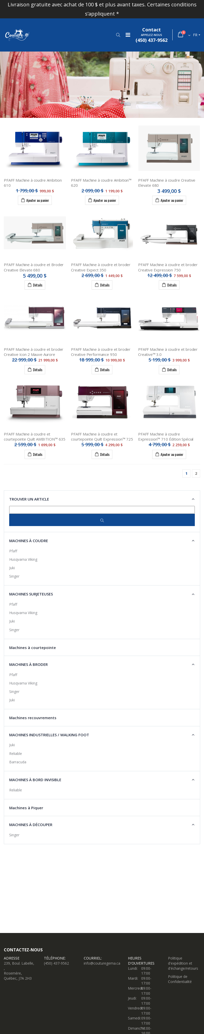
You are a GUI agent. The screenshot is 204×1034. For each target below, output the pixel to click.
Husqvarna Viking (23, 559)
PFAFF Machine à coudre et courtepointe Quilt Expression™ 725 (102, 436)
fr (195, 34)
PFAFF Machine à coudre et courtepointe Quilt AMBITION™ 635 (34, 436)
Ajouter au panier (35, 200)
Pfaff (13, 551)
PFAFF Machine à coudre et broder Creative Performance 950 (100, 352)
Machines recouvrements (32, 717)
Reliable (15, 753)
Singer (14, 576)
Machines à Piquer (26, 807)
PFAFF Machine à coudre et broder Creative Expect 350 (100, 267)
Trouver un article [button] (29, 499)
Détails (34, 285)
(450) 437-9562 (56, 963)
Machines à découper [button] (30, 824)
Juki (12, 567)
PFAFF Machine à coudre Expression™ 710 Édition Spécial (165, 436)
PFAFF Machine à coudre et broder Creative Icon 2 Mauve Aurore (33, 352)
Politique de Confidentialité (180, 979)
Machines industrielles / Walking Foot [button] (49, 734)
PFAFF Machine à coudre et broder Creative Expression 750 (168, 267)
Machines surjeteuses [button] (31, 593)
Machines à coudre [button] (28, 540)
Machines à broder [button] (28, 664)
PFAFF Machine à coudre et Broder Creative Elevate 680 (34, 267)
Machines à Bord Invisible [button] (35, 779)
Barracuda (17, 761)
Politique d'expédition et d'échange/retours (183, 963)
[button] (118, 35)
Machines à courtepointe (32, 647)
